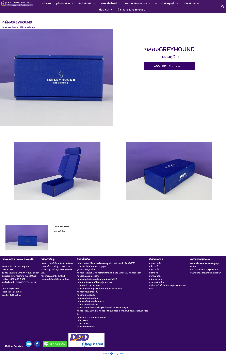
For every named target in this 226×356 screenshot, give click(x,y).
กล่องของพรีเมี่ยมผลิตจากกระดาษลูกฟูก (38, 16)
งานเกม (15, 16)
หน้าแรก (5, 16)
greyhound (13, 27)
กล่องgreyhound (27, 27)
